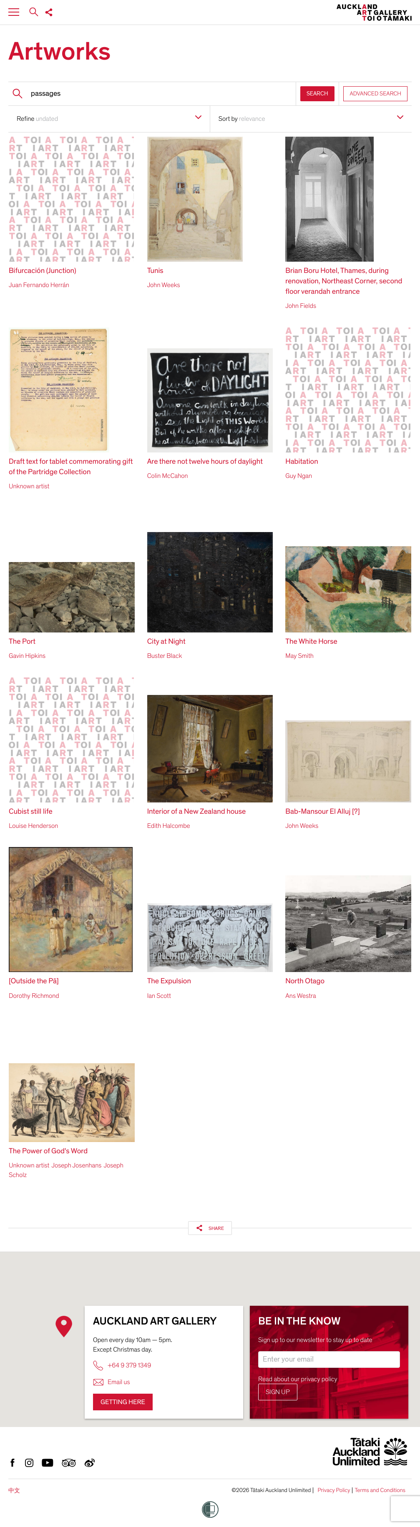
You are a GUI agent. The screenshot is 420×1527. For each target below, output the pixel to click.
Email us (111, 1382)
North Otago (304, 981)
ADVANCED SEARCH (375, 93)
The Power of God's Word (48, 1151)
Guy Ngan (298, 475)
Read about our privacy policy (297, 1379)
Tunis (155, 271)
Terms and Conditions (380, 1490)
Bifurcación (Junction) (42, 271)
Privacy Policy (333, 1490)
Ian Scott (159, 995)
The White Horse (311, 642)
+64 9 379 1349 (122, 1365)
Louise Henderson (33, 825)
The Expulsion (169, 981)
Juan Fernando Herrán (39, 285)
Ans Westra (300, 995)
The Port (22, 642)
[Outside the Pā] (34, 981)
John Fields (300, 305)
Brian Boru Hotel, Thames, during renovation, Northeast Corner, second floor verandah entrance (343, 281)
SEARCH (317, 93)
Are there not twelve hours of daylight (205, 462)
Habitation (301, 462)
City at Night (166, 642)
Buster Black (164, 655)
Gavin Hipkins (27, 655)
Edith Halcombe (168, 825)
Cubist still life (31, 812)
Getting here (123, 1402)
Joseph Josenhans (76, 1165)
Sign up (278, 1392)
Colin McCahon (167, 475)
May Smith (299, 655)
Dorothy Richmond (34, 995)
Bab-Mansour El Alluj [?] (322, 812)
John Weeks (163, 285)
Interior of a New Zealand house (196, 812)
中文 (14, 1491)
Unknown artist (29, 486)
